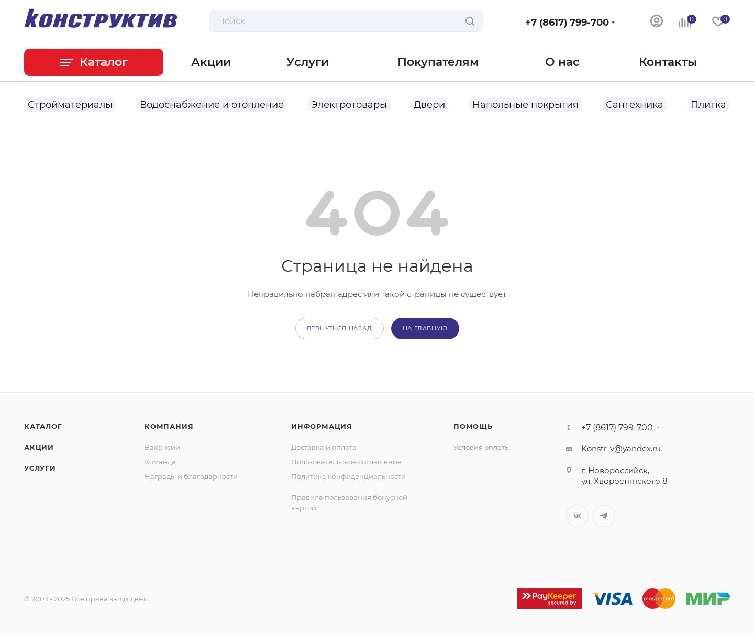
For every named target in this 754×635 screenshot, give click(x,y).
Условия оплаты (481, 447)
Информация (321, 426)
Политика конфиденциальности (348, 476)
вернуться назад (339, 328)
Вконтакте (577, 516)
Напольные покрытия (525, 104)
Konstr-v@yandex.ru (621, 448)
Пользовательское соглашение (346, 462)
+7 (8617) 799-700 (567, 22)
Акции (39, 447)
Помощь (473, 426)
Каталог (43, 426)
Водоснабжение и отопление (212, 104)
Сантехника (634, 104)
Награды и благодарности (191, 476)
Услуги (40, 468)
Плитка (708, 104)
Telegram (604, 516)
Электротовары (349, 104)
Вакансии (162, 447)
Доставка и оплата (324, 447)
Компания (169, 426)
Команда (160, 462)
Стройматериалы (70, 104)
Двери (429, 104)
